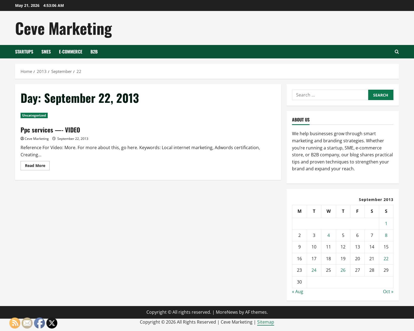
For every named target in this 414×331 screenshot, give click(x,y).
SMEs (46, 51)
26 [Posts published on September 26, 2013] (343, 270)
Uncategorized (34, 115)
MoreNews (227, 312)
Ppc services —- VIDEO (51, 129)
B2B (94, 51)
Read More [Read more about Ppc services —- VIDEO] (37, 166)
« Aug (297, 291)
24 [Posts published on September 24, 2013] (313, 270)
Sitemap (265, 322)
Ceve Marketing (63, 27)
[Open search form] (397, 51)
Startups (24, 51)
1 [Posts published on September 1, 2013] (386, 223)
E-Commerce (70, 51)
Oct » (388, 291)
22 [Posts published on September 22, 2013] (386, 259)
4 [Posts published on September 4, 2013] (328, 235)
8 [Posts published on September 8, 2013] (386, 235)
